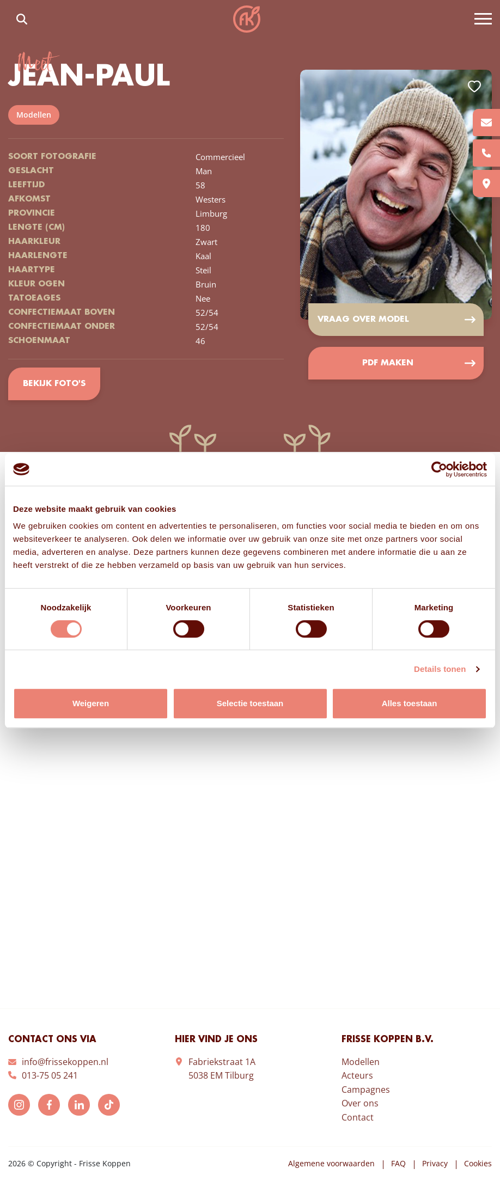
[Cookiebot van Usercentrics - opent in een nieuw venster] (439, 469)
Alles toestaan (409, 703)
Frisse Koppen (246, 19)
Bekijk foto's (54, 384)
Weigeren (90, 703)
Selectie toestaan (250, 703)
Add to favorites (474, 87)
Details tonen (440, 669)
